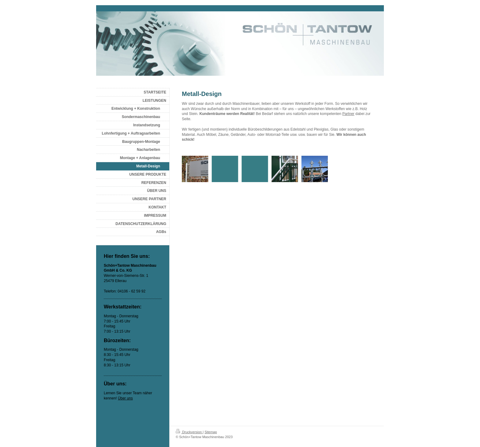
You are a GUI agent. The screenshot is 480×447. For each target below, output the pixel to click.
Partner (348, 114)
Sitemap (210, 432)
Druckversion (189, 432)
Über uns (125, 398)
